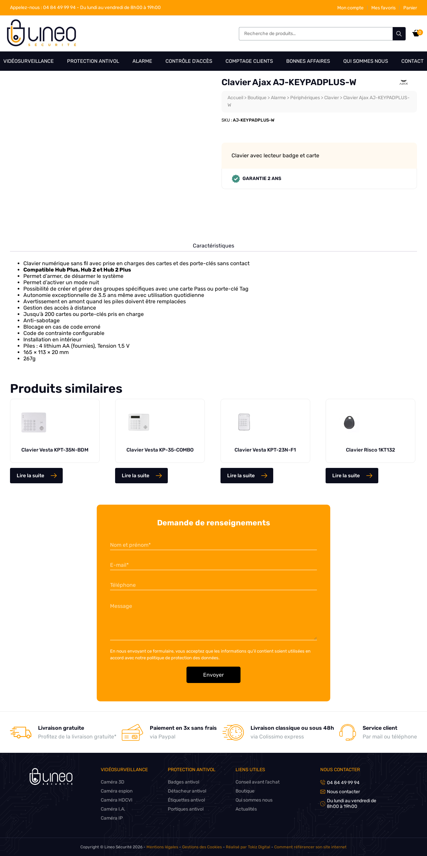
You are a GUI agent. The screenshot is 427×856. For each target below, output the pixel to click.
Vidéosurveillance (28, 61)
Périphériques (307, 98)
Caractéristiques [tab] (213, 245)
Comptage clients (249, 61)
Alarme (142, 61)
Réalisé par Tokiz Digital (248, 847)
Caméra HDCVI (116, 800)
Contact (412, 61)
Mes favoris (383, 8)
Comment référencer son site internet (309, 847)
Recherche (399, 33)
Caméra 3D (113, 782)
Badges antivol (184, 782)
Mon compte (349, 8)
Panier (410, 8)
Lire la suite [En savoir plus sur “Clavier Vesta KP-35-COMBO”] (135, 476)
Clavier (334, 98)
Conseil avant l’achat (258, 782)
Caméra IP (112, 818)
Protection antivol (93, 61)
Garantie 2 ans (256, 179)
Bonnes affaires (308, 61)
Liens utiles (251, 770)
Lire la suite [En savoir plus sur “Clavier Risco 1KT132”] (346, 476)
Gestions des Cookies (203, 847)
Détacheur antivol (187, 791)
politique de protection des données (183, 657)
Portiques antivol (186, 809)
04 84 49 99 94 (43, 7)
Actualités (247, 809)
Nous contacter (340, 770)
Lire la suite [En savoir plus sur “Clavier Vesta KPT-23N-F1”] (241, 476)
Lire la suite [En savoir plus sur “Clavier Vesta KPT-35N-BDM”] (30, 476)
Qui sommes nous (365, 61)
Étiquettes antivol (187, 800)
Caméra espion (117, 791)
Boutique (258, 98)
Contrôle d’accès (188, 61)
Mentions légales (163, 847)
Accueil (236, 98)
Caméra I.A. (113, 809)
